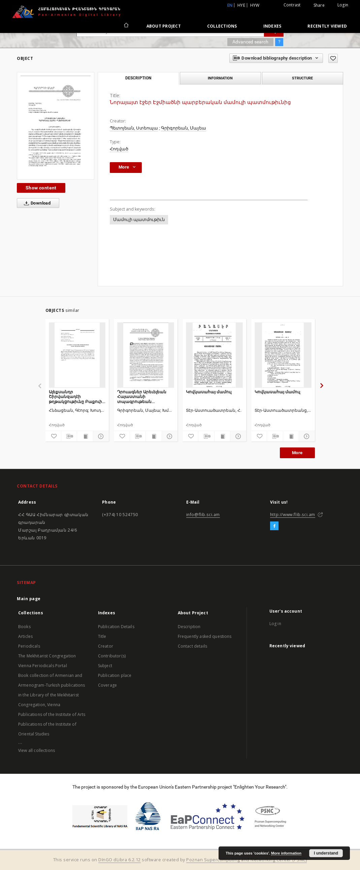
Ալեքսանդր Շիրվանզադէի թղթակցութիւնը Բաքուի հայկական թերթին (75, 396)
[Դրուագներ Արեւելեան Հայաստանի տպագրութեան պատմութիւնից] (146, 355)
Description (189, 626)
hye (241, 5)
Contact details (192, 646)
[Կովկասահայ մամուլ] (214, 355)
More (297, 452)
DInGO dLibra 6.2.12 (119, 860)
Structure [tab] (302, 78)
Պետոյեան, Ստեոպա (134, 128)
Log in (275, 623)
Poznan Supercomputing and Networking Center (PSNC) (246, 860)
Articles (25, 636)
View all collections (36, 750)
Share (319, 5)
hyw (255, 5)
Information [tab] (220, 78)
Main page (29, 599)
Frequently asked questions (205, 636)
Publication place (115, 675)
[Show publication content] (85, 436)
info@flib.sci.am (203, 514)
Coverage (107, 685)
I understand (326, 853)
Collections (222, 26)
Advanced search (250, 41)
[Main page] (125, 26)
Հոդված (119, 149)
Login (342, 5)
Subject (105, 665)
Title (102, 636)
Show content (41, 187)
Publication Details (116, 626)
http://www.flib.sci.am (292, 514)
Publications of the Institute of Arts (52, 714)
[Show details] (100, 436)
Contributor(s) (112, 656)
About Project (163, 26)
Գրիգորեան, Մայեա (183, 128)
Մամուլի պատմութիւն (139, 219)
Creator (105, 646)
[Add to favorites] (333, 58)
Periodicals (29, 646)
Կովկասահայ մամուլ (208, 392)
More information (286, 853)
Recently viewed (327, 26)
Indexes (272, 26)
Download (36, 203)
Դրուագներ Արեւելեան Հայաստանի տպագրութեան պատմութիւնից (141, 396)
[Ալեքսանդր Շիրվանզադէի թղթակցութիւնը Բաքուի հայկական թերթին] (77, 355)
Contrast (292, 5)
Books (24, 626)
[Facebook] (274, 526)
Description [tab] (138, 78)
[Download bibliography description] (69, 436)
